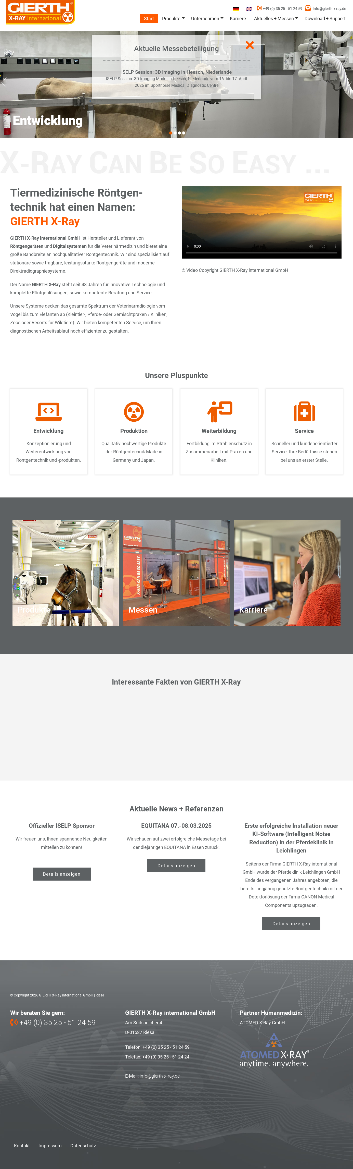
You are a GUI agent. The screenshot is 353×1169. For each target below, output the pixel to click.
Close (248, 45)
